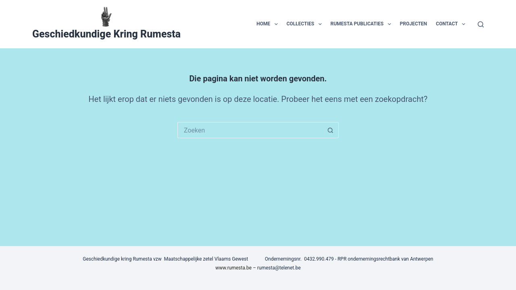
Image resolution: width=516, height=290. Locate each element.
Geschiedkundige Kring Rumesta (106, 34)
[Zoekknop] (330, 130)
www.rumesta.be (233, 268)
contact (452, 24)
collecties (306, 24)
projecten (413, 24)
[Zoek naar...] (249, 130)
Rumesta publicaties (362, 24)
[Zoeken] (481, 24)
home (268, 24)
